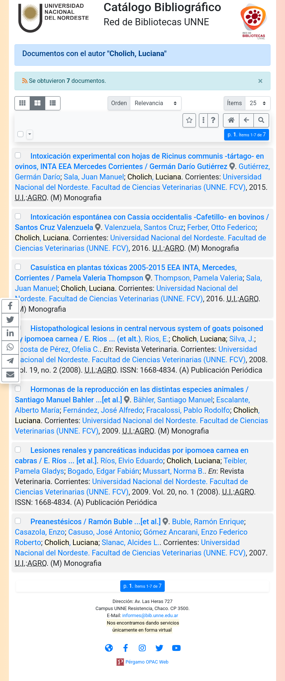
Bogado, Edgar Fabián (104, 471)
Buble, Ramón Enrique (208, 521)
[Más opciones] (203, 120)
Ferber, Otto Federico (221, 227)
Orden (119, 103)
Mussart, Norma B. (173, 471)
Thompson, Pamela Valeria (198, 277)
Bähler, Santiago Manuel (173, 399)
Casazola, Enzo (40, 532)
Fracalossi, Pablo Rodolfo (188, 410)
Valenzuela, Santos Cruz (144, 227)
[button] (213, 120)
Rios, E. (156, 338)
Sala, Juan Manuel (94, 176)
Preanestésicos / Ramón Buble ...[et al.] (95, 521)
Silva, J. (241, 338)
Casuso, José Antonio (104, 532)
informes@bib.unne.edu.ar (150, 615)
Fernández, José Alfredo (103, 410)
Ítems (234, 103)
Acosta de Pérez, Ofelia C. (57, 349)
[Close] (260, 81)
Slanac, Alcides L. (130, 542)
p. (246, 135)
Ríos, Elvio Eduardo (132, 460)
